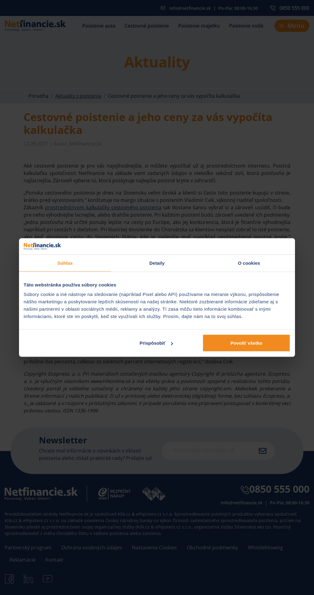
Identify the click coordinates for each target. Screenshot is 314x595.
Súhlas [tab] (65, 262)
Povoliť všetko (246, 343)
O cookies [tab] (249, 262)
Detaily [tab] (157, 262)
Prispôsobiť (156, 343)
